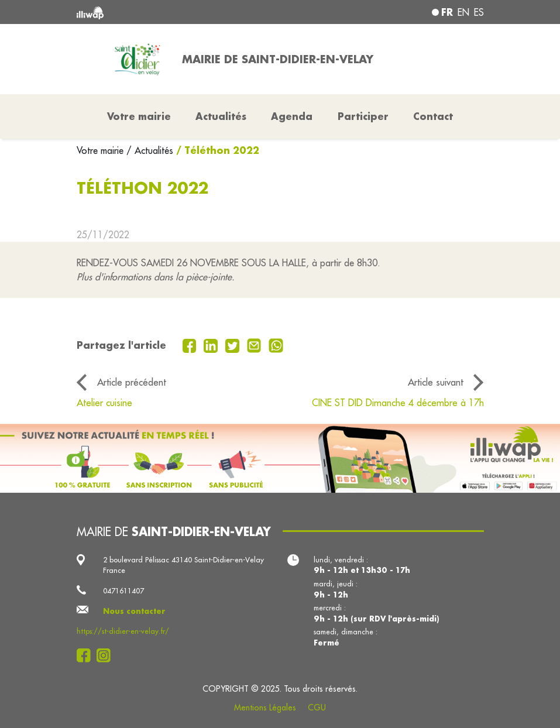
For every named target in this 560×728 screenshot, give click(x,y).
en (463, 12)
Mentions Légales (265, 707)
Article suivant (435, 382)
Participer (363, 116)
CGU (317, 707)
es (479, 12)
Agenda (291, 116)
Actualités (220, 116)
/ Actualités (149, 150)
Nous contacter (134, 611)
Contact (433, 116)
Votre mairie (101, 150)
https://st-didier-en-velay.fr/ (123, 631)
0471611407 (123, 590)
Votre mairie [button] (139, 116)
